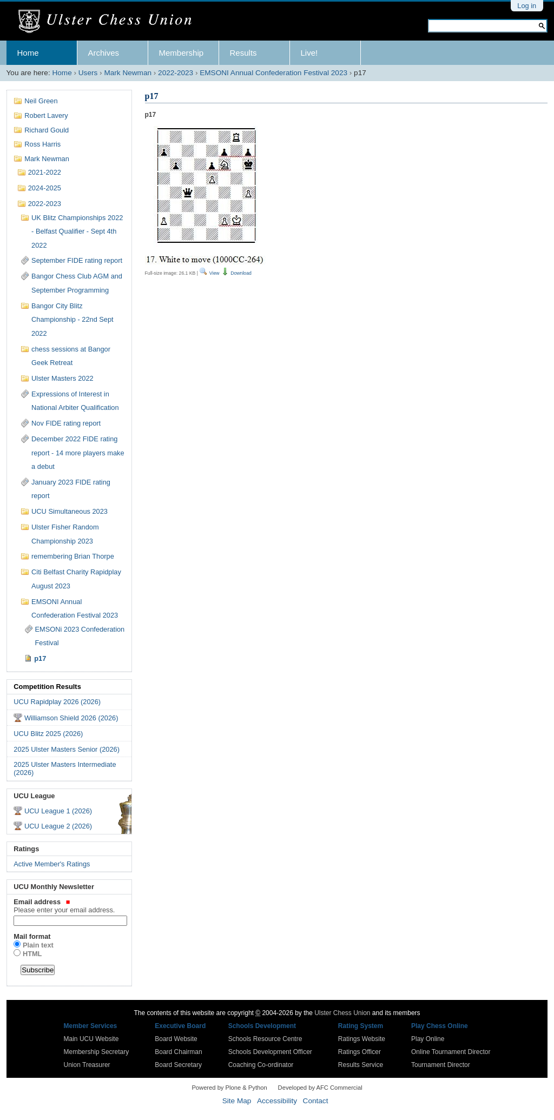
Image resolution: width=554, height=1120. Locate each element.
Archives (104, 52)
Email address (69, 906)
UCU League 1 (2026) (58, 811)
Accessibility (277, 1101)
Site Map (237, 1101)
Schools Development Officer (270, 1052)
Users (88, 73)
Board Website (176, 1039)
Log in (526, 6)
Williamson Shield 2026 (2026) (71, 718)
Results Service (360, 1065)
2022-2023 (175, 73)
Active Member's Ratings (52, 864)
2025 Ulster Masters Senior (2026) (67, 749)
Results (243, 52)
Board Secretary (178, 1065)
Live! (309, 52)
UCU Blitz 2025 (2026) (48, 734)
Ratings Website (361, 1039)
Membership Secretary (96, 1052)
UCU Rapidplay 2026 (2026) (57, 702)
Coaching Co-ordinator (261, 1065)
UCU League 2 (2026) (58, 826)
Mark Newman (127, 73)
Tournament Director (440, 1065)
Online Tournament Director (451, 1052)
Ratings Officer (359, 1052)
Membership (181, 52)
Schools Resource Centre (265, 1039)
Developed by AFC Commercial (320, 1087)
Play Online (427, 1039)
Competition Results (47, 686)
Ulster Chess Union (342, 1013)
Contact (315, 1101)
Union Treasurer (87, 1065)
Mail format (32, 936)
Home (28, 52)
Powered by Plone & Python (229, 1087)
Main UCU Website (91, 1039)
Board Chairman (178, 1052)
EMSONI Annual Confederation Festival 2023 (273, 73)
